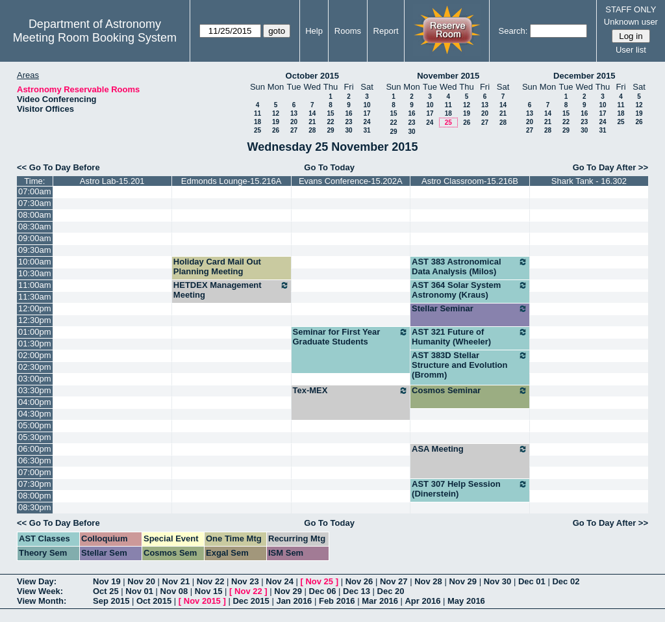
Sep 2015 (111, 601)
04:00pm (34, 402)
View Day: (36, 581)
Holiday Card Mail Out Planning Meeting (217, 266)
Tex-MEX (351, 390)
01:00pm (34, 332)
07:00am (34, 191)
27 (293, 130)
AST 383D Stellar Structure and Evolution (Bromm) (470, 365)
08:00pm (34, 495)
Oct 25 (106, 591)
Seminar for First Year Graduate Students (351, 336)
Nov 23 (245, 581)
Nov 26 (359, 581)
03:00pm (34, 378)
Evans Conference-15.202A (351, 181)
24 (366, 121)
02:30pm (34, 367)
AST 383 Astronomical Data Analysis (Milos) (470, 266)
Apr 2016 (422, 601)
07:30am (34, 203)
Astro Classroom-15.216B (469, 181)
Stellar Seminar (470, 309)
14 (312, 113)
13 (293, 113)
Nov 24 (280, 581)
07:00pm (34, 472)
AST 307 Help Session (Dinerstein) (470, 489)
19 (275, 121)
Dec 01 (532, 581)
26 (275, 130)
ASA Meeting (470, 449)
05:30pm (34, 437)
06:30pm (34, 460)
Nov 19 (107, 581)
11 (257, 113)
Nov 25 (319, 581)
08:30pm (34, 507)
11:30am (34, 297)
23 (348, 121)
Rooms (347, 31)
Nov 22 (211, 581)
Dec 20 (391, 591)
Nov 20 (141, 581)
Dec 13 (356, 591)
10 (366, 105)
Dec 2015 (250, 601)
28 (312, 130)
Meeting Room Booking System (95, 37)
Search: (513, 31)
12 (275, 113)
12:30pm (34, 320)
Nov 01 (139, 591)
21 (312, 121)
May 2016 (466, 601)
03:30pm (34, 390)
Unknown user (631, 22)
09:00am (34, 238)
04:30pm (34, 414)
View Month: (41, 601)
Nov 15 (209, 591)
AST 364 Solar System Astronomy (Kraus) (470, 290)
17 (366, 113)
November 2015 (448, 76)
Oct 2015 (153, 601)
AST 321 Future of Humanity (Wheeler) (470, 336)
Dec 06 (322, 591)
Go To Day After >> (610, 167)
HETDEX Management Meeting (231, 290)
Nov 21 (176, 581)
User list (631, 50)
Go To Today (329, 167)
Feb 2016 (337, 601)
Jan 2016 (294, 601)
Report (386, 31)
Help (314, 31)
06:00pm (34, 449)
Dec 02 (565, 581)
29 (330, 130)
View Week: (40, 591)
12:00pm (34, 308)
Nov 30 (498, 581)
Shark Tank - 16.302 (589, 181)
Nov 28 (428, 581)
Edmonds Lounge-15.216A (231, 181)
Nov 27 (394, 581)
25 (257, 130)
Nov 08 (174, 591)
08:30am (34, 226)
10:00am (34, 261)
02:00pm (34, 355)
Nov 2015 (202, 601)
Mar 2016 (380, 601)
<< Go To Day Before (58, 167)
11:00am (34, 285)
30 (348, 130)
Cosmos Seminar (470, 390)
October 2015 (312, 76)
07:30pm (34, 484)
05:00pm (34, 425)
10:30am (34, 273)
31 (366, 130)
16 (348, 113)
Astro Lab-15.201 (112, 181)
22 (330, 121)
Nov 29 (463, 581)
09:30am (34, 250)
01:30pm (34, 343)
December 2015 (584, 76)
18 (257, 121)
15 (330, 113)
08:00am (34, 215)
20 (293, 121)
